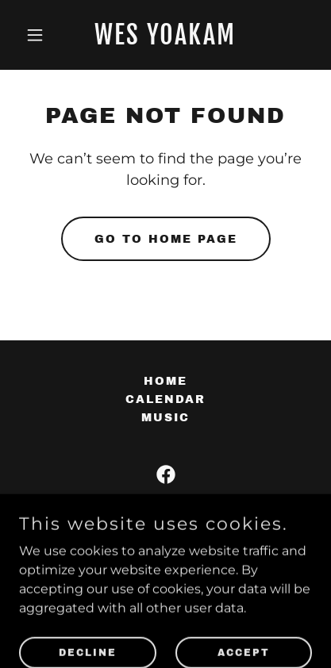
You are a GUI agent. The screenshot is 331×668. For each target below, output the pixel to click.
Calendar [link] (165, 399)
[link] (165, 40)
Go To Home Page (165, 239)
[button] (41, 35)
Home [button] (165, 381)
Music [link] (165, 418)
